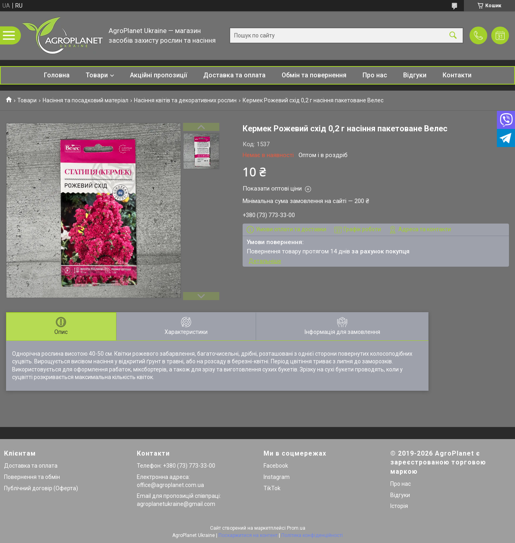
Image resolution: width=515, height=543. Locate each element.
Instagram (277, 477)
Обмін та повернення (314, 75)
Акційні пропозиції (158, 75)
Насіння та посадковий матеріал (85, 100)
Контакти (457, 75)
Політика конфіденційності (312, 535)
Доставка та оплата (234, 75)
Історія (399, 506)
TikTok (272, 488)
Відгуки (414, 75)
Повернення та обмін (32, 477)
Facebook (276, 465)
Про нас (375, 75)
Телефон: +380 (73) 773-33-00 (176, 465)
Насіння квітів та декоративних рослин (185, 100)
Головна (57, 75)
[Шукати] (453, 35)
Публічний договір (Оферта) (41, 488)
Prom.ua (296, 528)
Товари (97, 75)
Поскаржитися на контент (248, 535)
